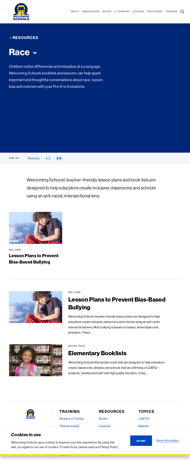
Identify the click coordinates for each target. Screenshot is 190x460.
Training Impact (69, 426)
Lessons (104, 426)
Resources (23, 37)
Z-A (59, 158)
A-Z (48, 158)
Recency (34, 158)
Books (103, 418)
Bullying (144, 426)
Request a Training (71, 418)
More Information (167, 440)
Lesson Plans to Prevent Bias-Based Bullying (35, 259)
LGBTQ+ (144, 418)
